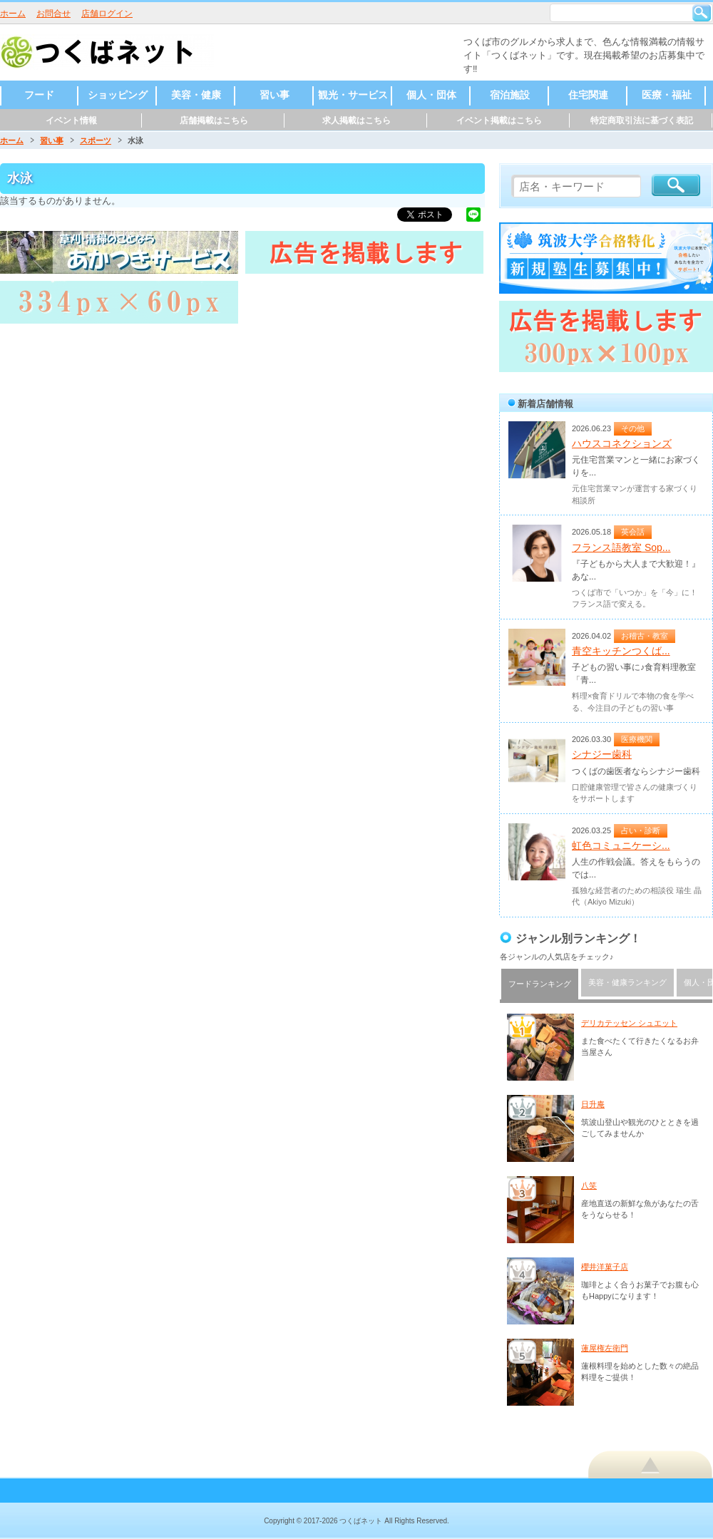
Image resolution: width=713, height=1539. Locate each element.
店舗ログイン (107, 13)
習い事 (274, 95)
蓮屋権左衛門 (604, 1348)
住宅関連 (588, 95)
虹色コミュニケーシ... (621, 845)
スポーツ (95, 140)
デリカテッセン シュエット (629, 1023)
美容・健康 (196, 95)
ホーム (13, 13)
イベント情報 (71, 120)
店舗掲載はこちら (214, 120)
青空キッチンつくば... (621, 651)
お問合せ (53, 13)
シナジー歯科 (602, 754)
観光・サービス (353, 95)
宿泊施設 (510, 95)
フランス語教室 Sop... (621, 547)
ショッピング (118, 95)
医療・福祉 (667, 95)
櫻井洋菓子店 (604, 1266)
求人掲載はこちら (356, 120)
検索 (701, 12)
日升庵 (593, 1104)
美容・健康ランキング (627, 982)
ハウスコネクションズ (622, 443)
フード (39, 95)
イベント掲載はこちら (499, 120)
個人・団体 (431, 95)
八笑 (589, 1185)
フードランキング (539, 983)
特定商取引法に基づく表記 (641, 120)
